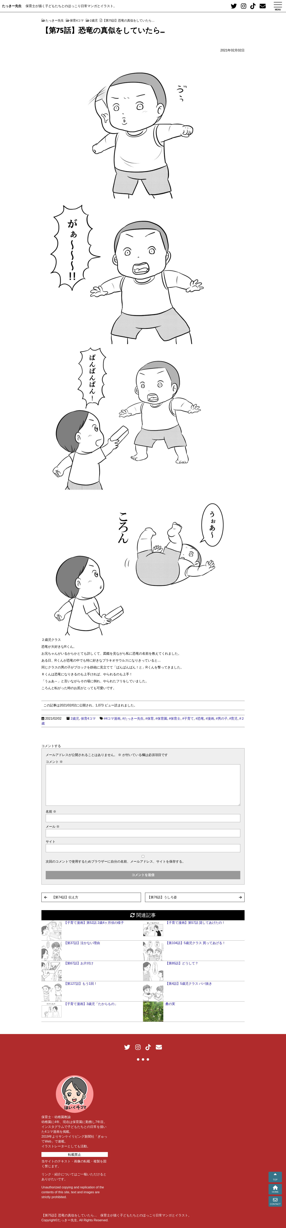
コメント (54, 761)
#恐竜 (200, 718)
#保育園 (161, 718)
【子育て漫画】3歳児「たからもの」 (91, 1004)
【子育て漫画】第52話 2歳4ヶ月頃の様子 (94, 922)
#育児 (233, 718)
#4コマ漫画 (112, 718)
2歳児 (75, 718)
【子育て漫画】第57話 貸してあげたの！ (195, 922)
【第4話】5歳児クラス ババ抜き (188, 983)
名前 (51, 811)
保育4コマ (88, 718)
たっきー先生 (12, 6)
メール (53, 826)
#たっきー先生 (133, 718)
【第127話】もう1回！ (80, 983)
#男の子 (222, 718)
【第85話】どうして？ (181, 963)
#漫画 (210, 718)
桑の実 (170, 1004)
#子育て (188, 718)
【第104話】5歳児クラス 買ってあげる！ (195, 943)
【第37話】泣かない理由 (82, 943)
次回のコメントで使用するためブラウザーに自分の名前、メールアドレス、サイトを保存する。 (115, 861)
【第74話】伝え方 (65, 897)
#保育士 (175, 718)
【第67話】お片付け (78, 963)
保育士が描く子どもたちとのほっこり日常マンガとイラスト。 (71, 6)
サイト (50, 841)
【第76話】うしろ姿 (162, 897)
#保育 (149, 718)
